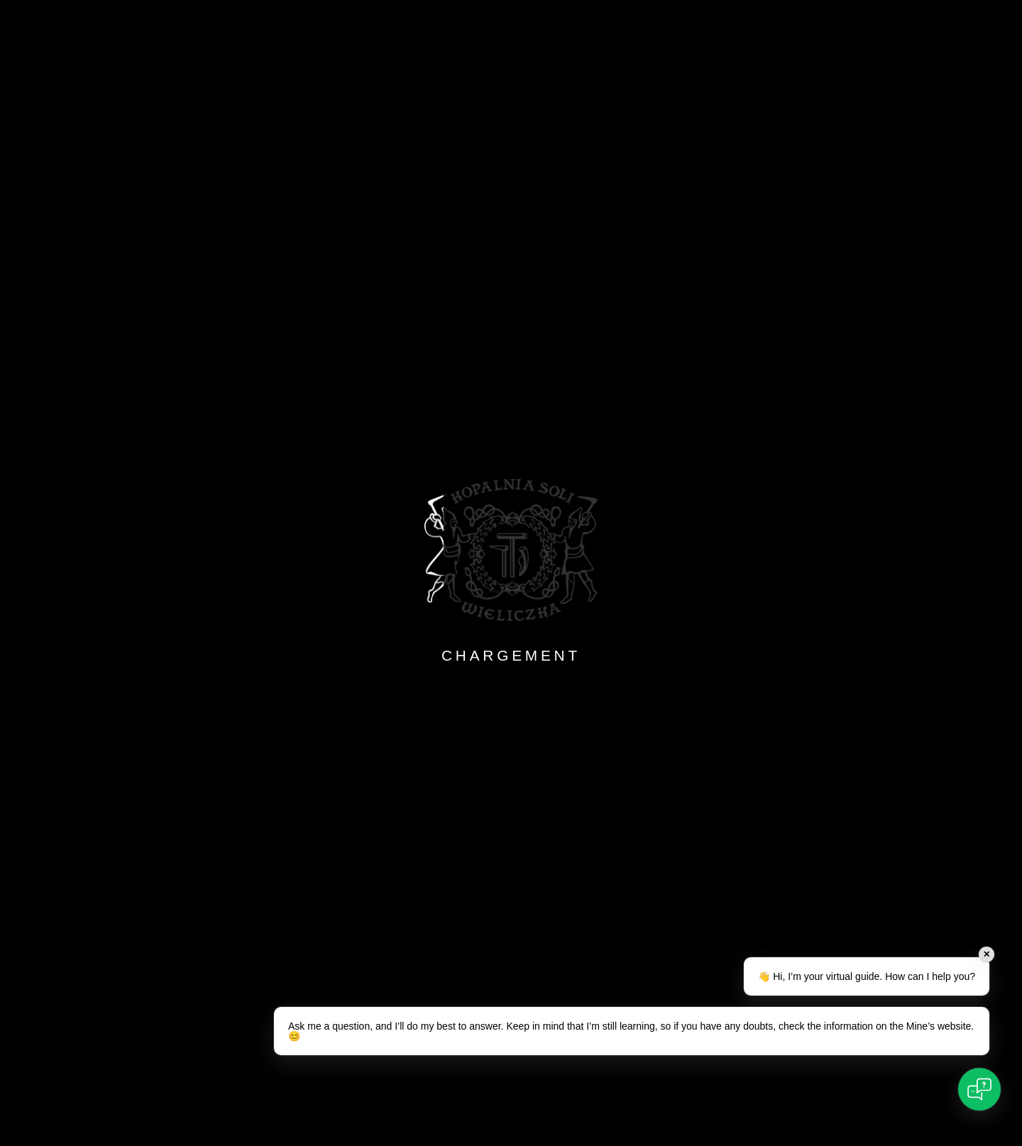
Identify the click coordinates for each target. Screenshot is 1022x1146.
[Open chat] (979, 1089)
